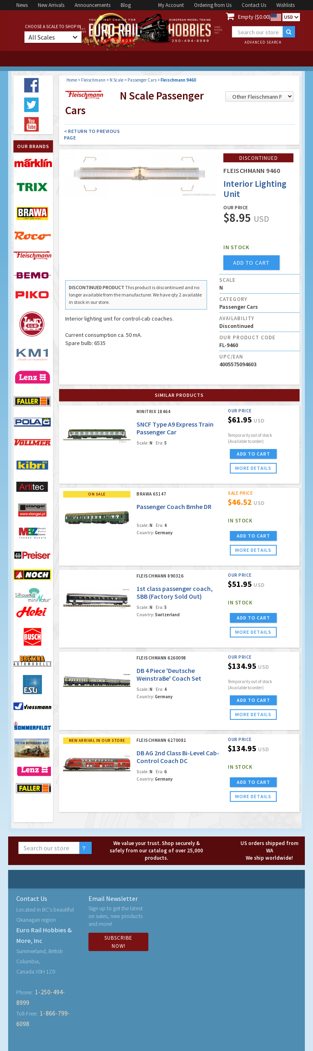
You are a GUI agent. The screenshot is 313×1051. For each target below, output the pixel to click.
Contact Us (254, 5)
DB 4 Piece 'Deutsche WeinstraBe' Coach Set (169, 674)
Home (71, 80)
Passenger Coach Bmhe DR (174, 506)
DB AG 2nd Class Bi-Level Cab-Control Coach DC (178, 757)
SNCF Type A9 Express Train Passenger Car (175, 428)
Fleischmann (93, 80)
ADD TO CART (253, 454)
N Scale (116, 80)
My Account (171, 5)
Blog (126, 5)
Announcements (92, 5)
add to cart (251, 262)
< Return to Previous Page (92, 134)
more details (253, 468)
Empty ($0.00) (254, 16)
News (22, 5)
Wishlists (285, 5)
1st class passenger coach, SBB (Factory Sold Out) (175, 592)
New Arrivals (51, 5)
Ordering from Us (212, 5)
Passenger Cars (142, 80)
